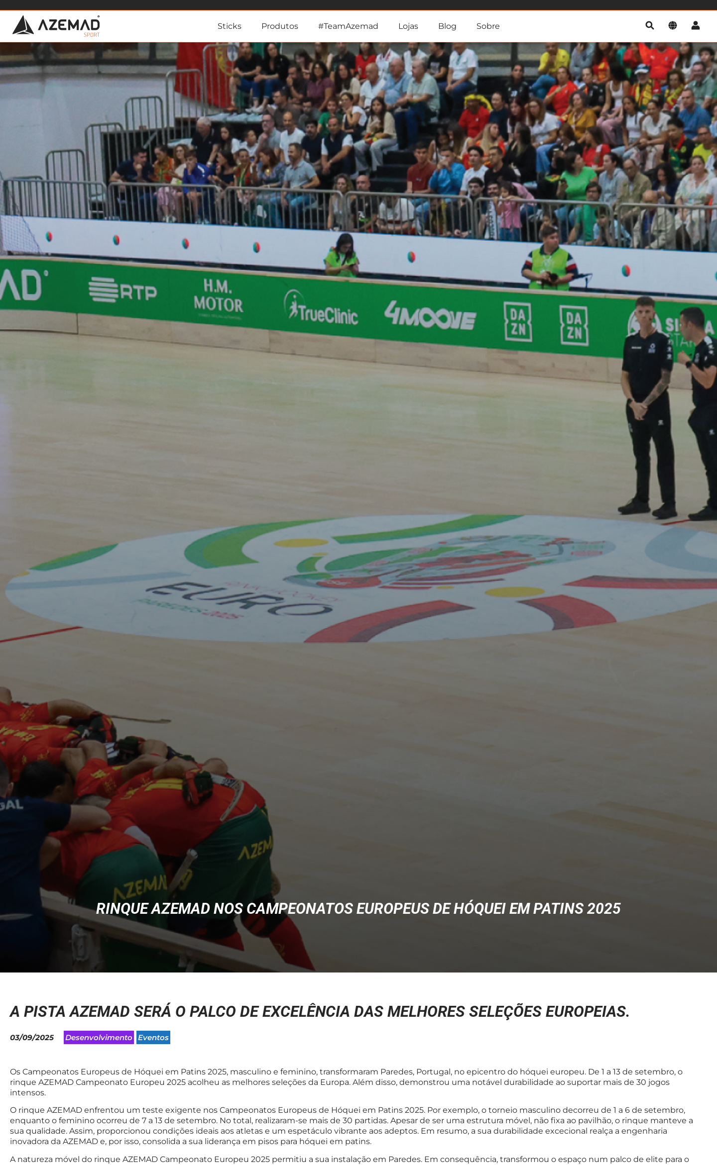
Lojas (408, 26)
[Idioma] (672, 26)
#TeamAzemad (348, 26)
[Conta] (695, 26)
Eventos (153, 1039)
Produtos (279, 26)
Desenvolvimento (98, 1039)
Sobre (488, 26)
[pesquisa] (649, 26)
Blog (447, 26)
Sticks (229, 26)
